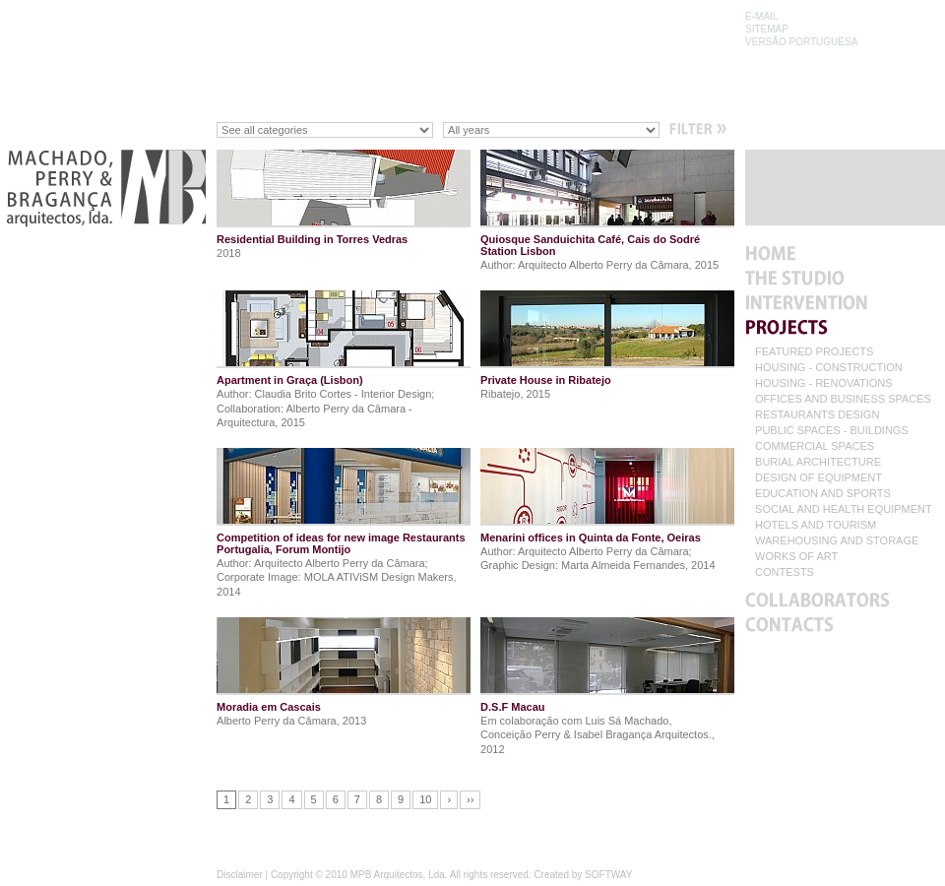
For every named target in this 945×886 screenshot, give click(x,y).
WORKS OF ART (796, 556)
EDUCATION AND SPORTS (823, 493)
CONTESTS (784, 572)
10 (425, 799)
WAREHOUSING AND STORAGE (836, 541)
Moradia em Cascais (269, 707)
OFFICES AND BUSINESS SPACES (843, 399)
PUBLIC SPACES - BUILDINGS (832, 430)
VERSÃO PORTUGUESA (801, 41)
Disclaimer (240, 874)
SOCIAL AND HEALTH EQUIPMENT (843, 509)
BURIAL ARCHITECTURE (818, 462)
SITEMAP (766, 29)
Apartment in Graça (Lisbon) (290, 380)
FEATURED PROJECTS (814, 352)
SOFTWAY (608, 874)
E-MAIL (761, 16)
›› (470, 799)
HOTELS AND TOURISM (815, 525)
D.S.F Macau (512, 707)
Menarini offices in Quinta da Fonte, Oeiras (590, 537)
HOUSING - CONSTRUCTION (829, 367)
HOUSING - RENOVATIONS (824, 383)
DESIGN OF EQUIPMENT (818, 478)
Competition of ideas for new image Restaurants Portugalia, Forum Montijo (341, 543)
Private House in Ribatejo (545, 380)
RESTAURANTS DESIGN (817, 415)
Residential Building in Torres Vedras (312, 239)
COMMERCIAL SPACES (814, 446)
